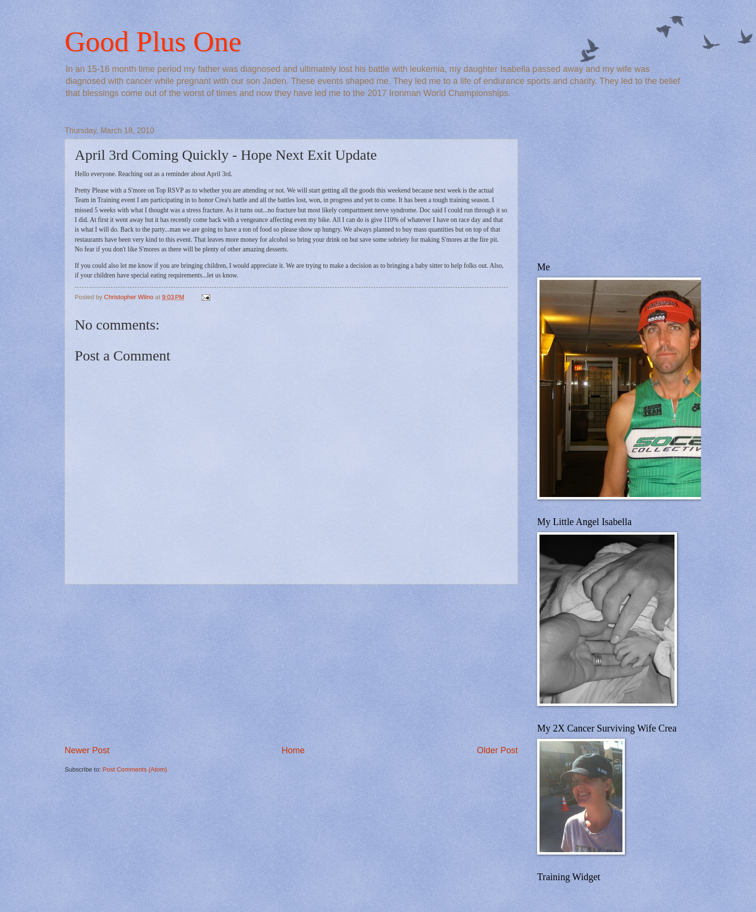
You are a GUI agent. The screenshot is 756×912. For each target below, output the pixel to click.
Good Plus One (153, 41)
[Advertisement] (291, 664)
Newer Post (87, 750)
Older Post (497, 750)
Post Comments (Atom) (135, 769)
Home (293, 750)
